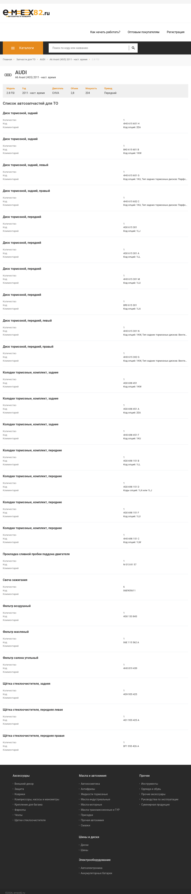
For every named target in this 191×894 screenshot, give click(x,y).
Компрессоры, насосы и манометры (37, 796)
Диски (85, 841)
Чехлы (19, 811)
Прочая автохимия (92, 817)
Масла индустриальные (95, 796)
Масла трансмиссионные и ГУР (100, 806)
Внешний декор (24, 780)
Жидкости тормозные (94, 791)
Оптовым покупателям (143, 32)
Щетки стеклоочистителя (30, 817)
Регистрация (175, 32)
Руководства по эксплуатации (159, 796)
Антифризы (88, 785)
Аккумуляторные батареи (96, 870)
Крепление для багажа (29, 801)
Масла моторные (91, 801)
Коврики (20, 791)
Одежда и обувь (151, 785)
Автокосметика (90, 780)
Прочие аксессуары (153, 791)
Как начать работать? (105, 32)
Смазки (85, 822)
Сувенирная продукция (155, 801)
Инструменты (149, 780)
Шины (84, 847)
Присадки (87, 811)
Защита (19, 785)
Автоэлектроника (91, 864)
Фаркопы (20, 806)
